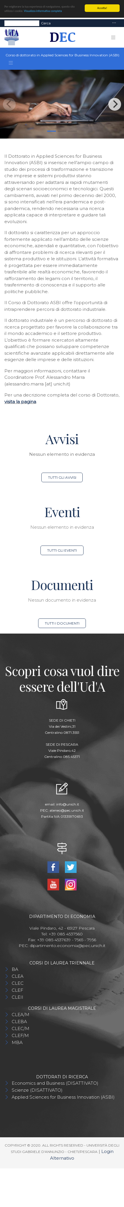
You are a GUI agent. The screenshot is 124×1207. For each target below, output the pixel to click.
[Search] (21, 23)
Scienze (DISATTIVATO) (37, 1090)
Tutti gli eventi (62, 550)
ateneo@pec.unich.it (66, 810)
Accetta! (102, 8)
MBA (17, 1042)
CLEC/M (20, 1028)
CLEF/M (20, 1035)
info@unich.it (67, 804)
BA (15, 969)
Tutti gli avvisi (62, 477)
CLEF (17, 990)
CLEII (17, 997)
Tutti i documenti (62, 623)
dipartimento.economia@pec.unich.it (67, 945)
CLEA (18, 976)
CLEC (18, 983)
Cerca (46, 23)
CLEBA (19, 1021)
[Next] (114, 104)
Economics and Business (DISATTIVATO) (55, 1083)
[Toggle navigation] (114, 23)
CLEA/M (20, 1014)
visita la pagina (20, 401)
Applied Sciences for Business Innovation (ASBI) (63, 1097)
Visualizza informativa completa (43, 11)
